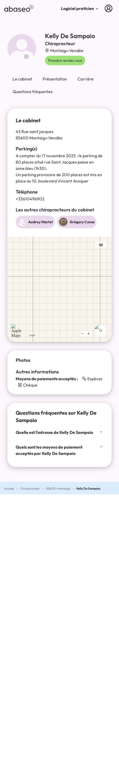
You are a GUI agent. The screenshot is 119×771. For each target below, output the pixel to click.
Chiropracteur (30, 488)
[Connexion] (109, 8)
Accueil (9, 488)
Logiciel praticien (80, 8)
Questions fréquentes (33, 91)
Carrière (85, 79)
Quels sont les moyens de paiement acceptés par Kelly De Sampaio (59, 450)
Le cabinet (22, 79)
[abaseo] (18, 8)
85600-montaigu (58, 488)
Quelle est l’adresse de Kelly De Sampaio (59, 432)
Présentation (55, 79)
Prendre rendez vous (65, 60)
